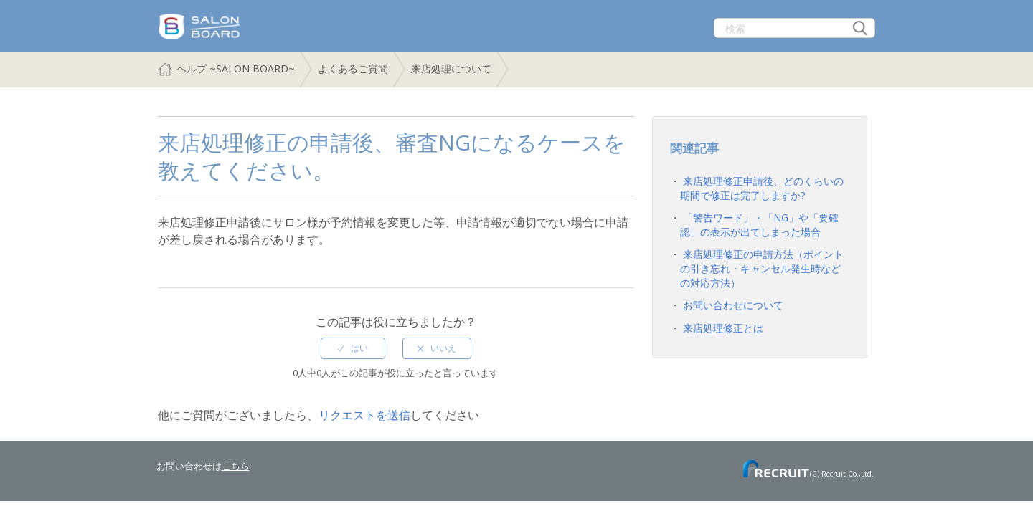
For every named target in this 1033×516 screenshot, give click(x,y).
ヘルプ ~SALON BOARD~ (235, 68)
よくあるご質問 (353, 68)
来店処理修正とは (723, 328)
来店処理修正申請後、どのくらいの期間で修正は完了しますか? (762, 188)
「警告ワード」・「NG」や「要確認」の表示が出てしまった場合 (759, 225)
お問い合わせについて (733, 305)
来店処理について (451, 68)
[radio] (353, 348)
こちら (236, 465)
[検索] (794, 28)
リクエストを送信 (364, 415)
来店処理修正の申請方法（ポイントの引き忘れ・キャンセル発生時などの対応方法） (762, 268)
